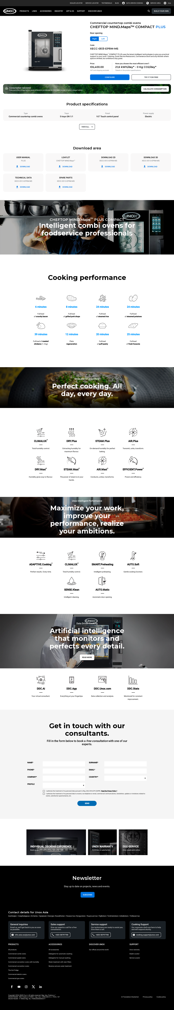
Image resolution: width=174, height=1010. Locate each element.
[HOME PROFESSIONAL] (10, 11)
